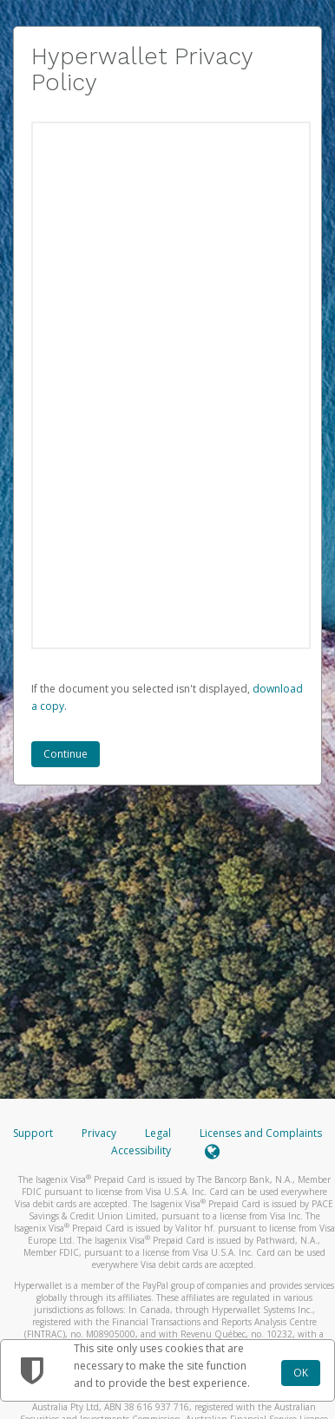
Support (33, 1133)
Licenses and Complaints (261, 1133)
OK (300, 1372)
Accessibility (141, 1150)
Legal (158, 1133)
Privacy (99, 1133)
